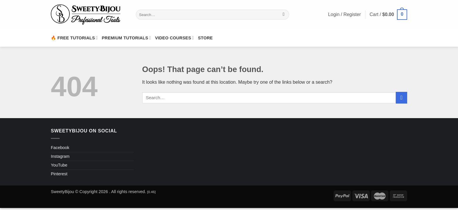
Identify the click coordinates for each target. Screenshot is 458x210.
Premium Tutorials (126, 38)
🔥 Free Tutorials (74, 38)
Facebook (60, 147)
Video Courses (174, 38)
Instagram (60, 156)
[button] (388, 14)
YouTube (59, 165)
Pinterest (59, 174)
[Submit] (284, 15)
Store (205, 38)
